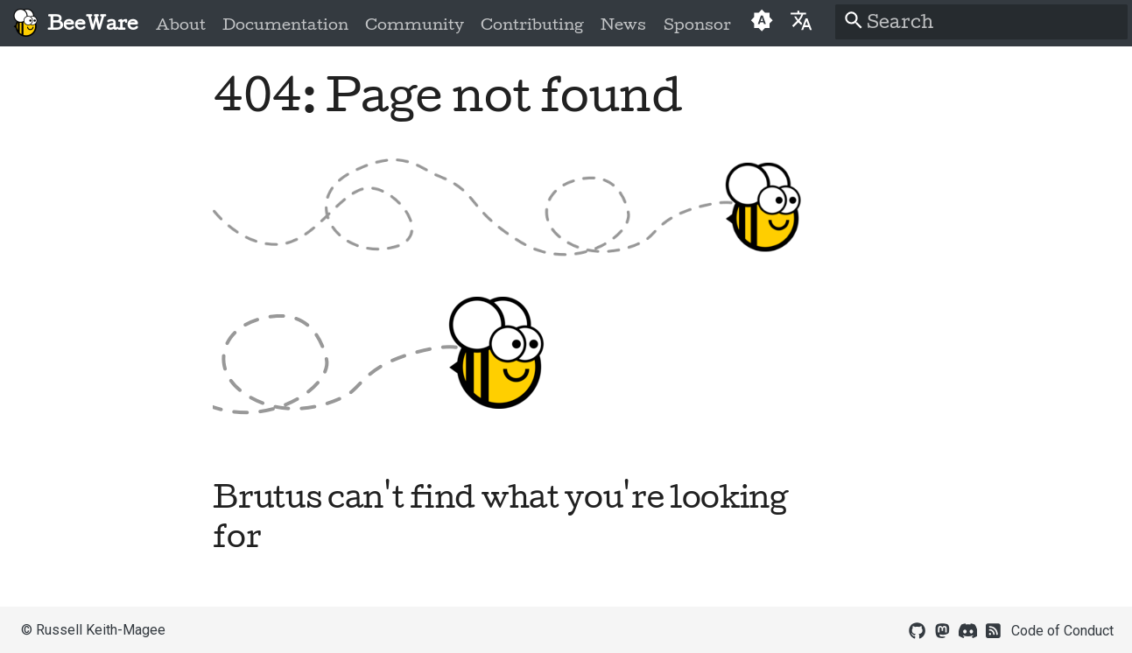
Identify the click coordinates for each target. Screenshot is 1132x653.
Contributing (532, 25)
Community (414, 25)
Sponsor (696, 25)
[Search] (981, 21)
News (623, 25)
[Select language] (801, 20)
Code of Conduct (1062, 630)
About (181, 25)
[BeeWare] (25, 23)
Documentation (285, 25)
